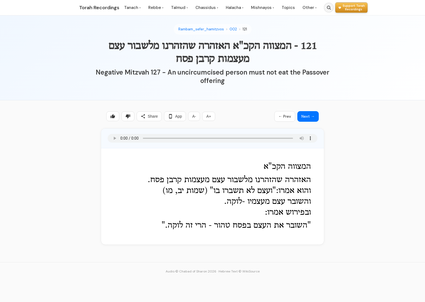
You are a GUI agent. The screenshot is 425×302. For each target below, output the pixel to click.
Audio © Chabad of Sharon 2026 (191, 271)
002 (233, 29)
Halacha (234, 7)
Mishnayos (262, 7)
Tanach (132, 7)
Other (309, 7)
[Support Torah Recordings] (351, 7)
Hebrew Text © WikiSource (239, 271)
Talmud (179, 7)
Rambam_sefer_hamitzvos (201, 29)
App (175, 116)
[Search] (329, 7)
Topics (288, 7)
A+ (208, 116)
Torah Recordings (99, 7)
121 (245, 29)
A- (194, 116)
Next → (308, 116)
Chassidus (206, 7)
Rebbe (155, 7)
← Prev (284, 116)
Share (149, 116)
